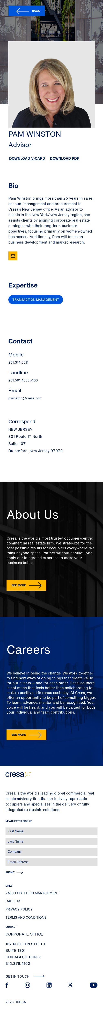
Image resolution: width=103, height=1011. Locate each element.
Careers (13, 901)
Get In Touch (25, 976)
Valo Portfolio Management (32, 893)
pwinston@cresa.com (25, 398)
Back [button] (36, 11)
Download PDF (64, 158)
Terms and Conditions (26, 917)
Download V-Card (27, 158)
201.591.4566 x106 (23, 380)
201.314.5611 (18, 362)
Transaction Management (35, 299)
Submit (10, 872)
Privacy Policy (19, 909)
